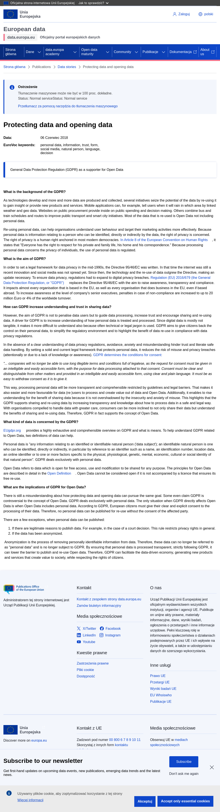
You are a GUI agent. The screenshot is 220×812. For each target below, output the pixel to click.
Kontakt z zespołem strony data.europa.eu (109, 599)
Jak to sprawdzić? (93, 3)
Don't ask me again (184, 774)
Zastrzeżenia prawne (93, 663)
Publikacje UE (161, 701)
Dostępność (86, 676)
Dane (30, 52)
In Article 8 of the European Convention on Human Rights (164, 240)
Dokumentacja (183, 52)
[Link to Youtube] (86, 642)
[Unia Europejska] (22, 14)
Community (122, 52)
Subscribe (183, 761)
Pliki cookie (85, 670)
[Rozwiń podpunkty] (39, 52)
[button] (206, 14)
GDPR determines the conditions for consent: (127, 355)
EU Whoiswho (161, 695)
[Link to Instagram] (110, 635)
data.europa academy (55, 52)
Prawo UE (158, 676)
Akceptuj (145, 801)
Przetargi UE (160, 682)
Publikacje (150, 52)
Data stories (67, 67)
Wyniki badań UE (163, 689)
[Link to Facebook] (110, 628)
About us (207, 52)
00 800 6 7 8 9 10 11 (125, 740)
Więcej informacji (30, 800)
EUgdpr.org (12, 430)
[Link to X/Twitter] (86, 628)
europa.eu (39, 740)
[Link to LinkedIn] (86, 635)
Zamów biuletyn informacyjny (99, 605)
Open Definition (59, 473)
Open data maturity (89, 52)
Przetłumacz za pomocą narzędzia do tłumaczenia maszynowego (68, 106)
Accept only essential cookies (185, 801)
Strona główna (10, 52)
